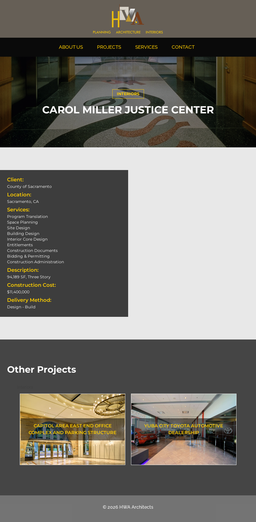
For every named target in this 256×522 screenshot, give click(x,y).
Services (147, 47)
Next (243, 430)
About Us (72, 47)
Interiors (128, 93)
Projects (110, 47)
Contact (184, 47)
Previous (12, 430)
